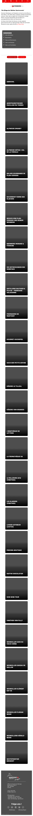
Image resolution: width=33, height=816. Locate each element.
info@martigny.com (11, 791)
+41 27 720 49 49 (11, 790)
